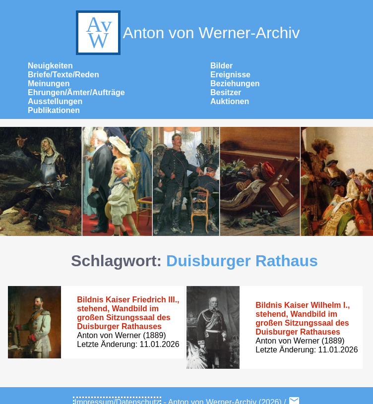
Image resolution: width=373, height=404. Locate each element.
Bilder (221, 65)
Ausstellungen (55, 101)
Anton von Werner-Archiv (186, 33)
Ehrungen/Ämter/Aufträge (76, 92)
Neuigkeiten (50, 65)
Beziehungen (235, 83)
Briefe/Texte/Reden (63, 74)
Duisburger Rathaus (242, 261)
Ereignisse (230, 74)
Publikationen (54, 110)
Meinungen (48, 83)
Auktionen (229, 101)
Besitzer (225, 92)
